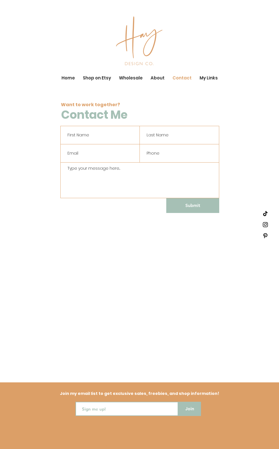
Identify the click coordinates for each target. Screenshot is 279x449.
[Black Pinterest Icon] (265, 235)
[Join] (189, 409)
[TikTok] (265, 213)
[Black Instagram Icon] (265, 224)
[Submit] (192, 205)
